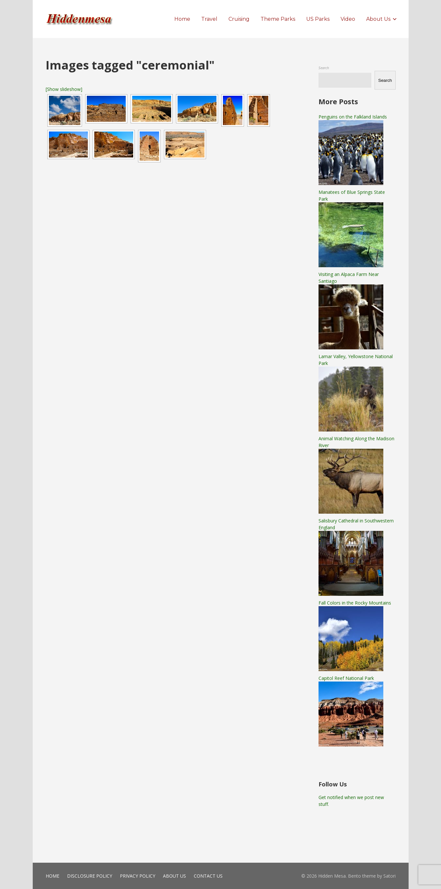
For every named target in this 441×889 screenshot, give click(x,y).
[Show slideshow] (64, 89)
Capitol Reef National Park (346, 678)
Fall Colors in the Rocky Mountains (355, 603)
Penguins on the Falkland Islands (353, 117)
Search (324, 67)
